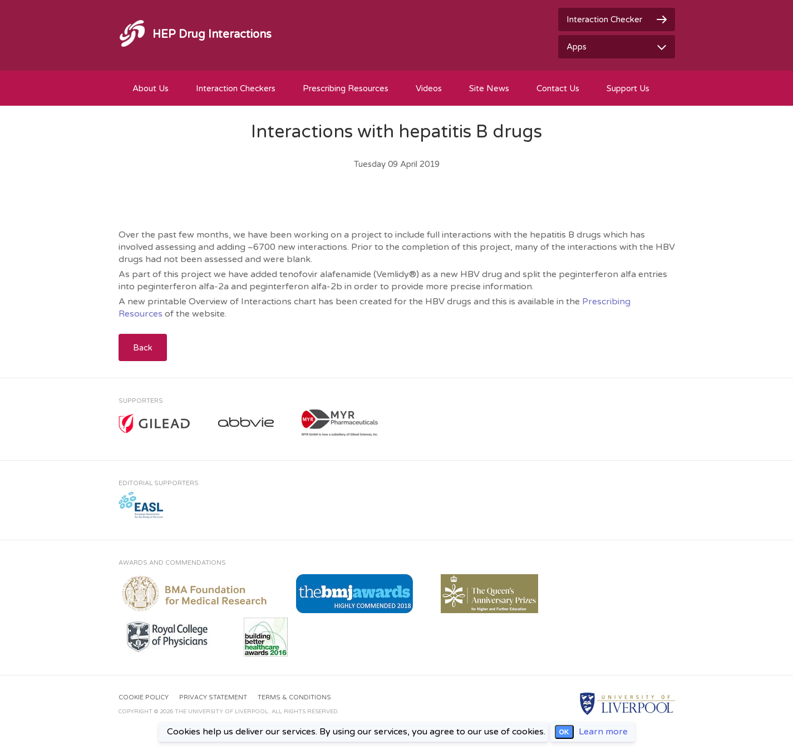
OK (564, 732)
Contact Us (557, 88)
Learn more (603, 731)
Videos (429, 88)
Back (142, 348)
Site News (489, 88)
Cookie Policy (144, 697)
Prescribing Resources (345, 88)
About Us (150, 88)
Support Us (628, 88)
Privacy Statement (213, 697)
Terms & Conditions (294, 697)
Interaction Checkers (235, 88)
